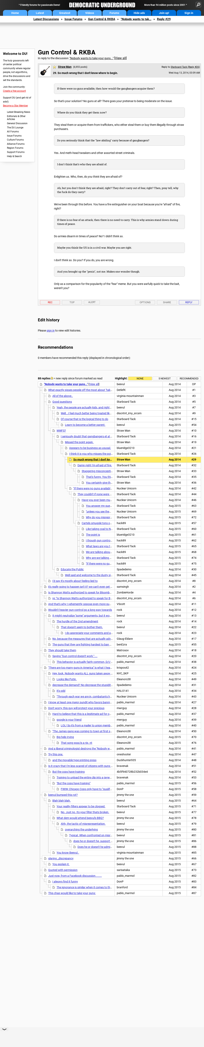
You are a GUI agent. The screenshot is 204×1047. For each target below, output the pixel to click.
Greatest (64, 13)
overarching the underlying (81, 829)
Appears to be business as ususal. (90, 448)
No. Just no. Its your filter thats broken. (85, 812)
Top (72, 302)
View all (120, 58)
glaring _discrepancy (61, 858)
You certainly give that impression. (107, 482)
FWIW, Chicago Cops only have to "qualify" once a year (94, 789)
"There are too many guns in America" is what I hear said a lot (85, 667)
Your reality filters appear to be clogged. (81, 806)
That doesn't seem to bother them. (82, 627)
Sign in (188, 13)
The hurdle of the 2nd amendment (77, 621)
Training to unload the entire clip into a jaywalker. (86, 777)
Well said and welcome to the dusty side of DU (93, 575)
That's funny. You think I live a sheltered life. (112, 476)
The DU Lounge (15, 127)
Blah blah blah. (61, 800)
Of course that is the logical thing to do (84, 419)
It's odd (61, 690)
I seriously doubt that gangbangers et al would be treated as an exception (106, 436)
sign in (51, 330)
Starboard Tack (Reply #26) (185, 67)
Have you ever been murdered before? (105, 500)
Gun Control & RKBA (101, 19)
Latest (40, 13)
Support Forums (16, 152)
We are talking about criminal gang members (113, 552)
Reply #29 (164, 19)
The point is (93, 534)
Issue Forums (73, 19)
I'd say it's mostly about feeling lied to (75, 581)
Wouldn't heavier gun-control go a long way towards (80, 609)
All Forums (13, 131)
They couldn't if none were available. (99, 494)
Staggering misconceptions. (99, 471)
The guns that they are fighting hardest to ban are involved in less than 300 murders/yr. (105, 644)
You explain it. (61, 864)
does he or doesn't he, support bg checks (98, 841)
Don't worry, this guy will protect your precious (76, 708)
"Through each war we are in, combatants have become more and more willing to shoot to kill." (114, 696)
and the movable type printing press (74, 760)
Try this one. (55, 754)
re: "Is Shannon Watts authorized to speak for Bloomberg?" (88, 598)
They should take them (62, 650)
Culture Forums (15, 139)
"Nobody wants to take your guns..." (92, 58)
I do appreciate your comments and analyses (92, 633)
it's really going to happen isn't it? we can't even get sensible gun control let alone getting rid (103, 586)
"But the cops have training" (73, 783)
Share (167, 302)
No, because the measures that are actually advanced (85, 638)
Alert (92, 302)
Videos (89, 13)
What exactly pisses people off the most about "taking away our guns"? (91, 390)
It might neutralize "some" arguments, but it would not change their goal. (96, 615)
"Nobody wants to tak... (136, 19)
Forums (114, 13)
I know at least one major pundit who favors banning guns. (84, 702)
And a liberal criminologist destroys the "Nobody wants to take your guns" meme (97, 748)
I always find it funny (65, 881)
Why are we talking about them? (105, 557)
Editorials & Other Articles (16, 118)
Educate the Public (72, 569)
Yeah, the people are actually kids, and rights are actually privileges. (98, 407)
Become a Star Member (15, 105)
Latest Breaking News (18, 112)
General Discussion (17, 123)
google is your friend (69, 719)
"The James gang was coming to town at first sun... (84, 731)
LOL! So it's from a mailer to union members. (88, 725)
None (140, 378)
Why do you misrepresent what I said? (109, 517)
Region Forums (15, 148)
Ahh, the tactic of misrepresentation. (83, 823)
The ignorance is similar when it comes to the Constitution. (92, 887)
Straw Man (65, 66)
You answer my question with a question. (111, 505)
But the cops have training (68, 771)
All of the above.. (62, 396)
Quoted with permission (62, 870)
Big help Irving (65, 737)
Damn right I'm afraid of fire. (94, 465)
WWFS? (61, 430)
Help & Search (14, 156)
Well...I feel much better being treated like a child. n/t (93, 413)
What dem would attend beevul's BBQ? (80, 818)
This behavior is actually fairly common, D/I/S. (85, 661)
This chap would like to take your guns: (72, 893)
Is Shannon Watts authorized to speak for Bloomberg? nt (83, 592)
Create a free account (14, 91)
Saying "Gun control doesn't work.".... (74, 656)
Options (145, 302)
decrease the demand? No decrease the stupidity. (82, 685)
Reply (188, 302)
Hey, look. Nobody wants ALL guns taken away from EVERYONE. (92, 673)
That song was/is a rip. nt (76, 742)
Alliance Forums (16, 144)
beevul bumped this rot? (63, 794)
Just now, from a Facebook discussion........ (75, 875)
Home (15, 13)
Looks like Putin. (67, 679)
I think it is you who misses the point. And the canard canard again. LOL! (113, 453)
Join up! (164, 13)
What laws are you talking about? (106, 546)
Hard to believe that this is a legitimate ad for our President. (88, 713)
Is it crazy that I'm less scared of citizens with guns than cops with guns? (92, 766)
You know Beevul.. (68, 852)
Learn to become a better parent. (85, 424)
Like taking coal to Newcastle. (104, 528)
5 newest (165, 378)
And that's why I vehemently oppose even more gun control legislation (90, 604)
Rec (50, 302)
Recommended (189, 378)
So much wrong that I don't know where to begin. (103, 459)
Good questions (62, 401)
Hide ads (139, 13)
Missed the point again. (79, 442)
